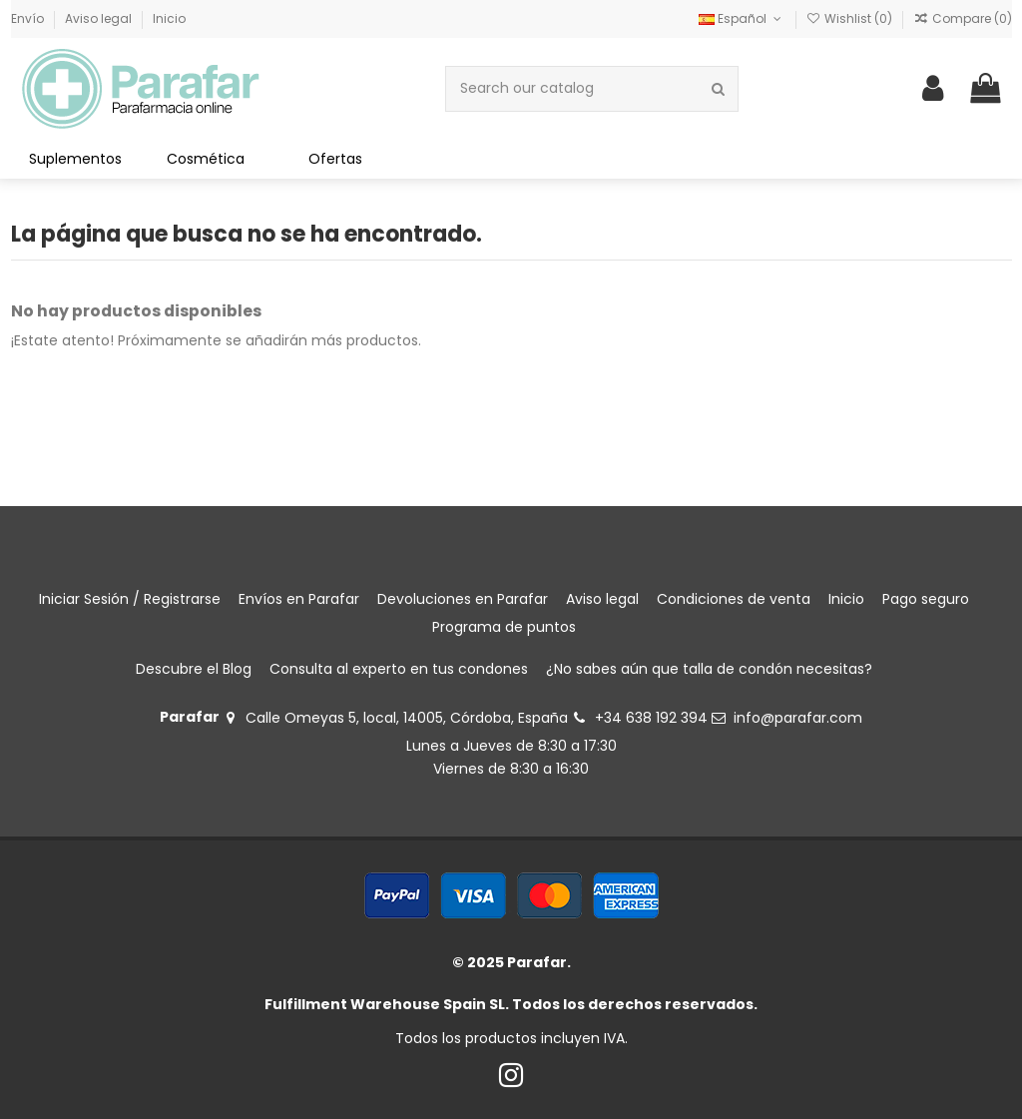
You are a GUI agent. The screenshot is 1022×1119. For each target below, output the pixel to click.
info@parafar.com (798, 718)
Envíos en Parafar (299, 599)
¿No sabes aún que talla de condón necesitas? (709, 669)
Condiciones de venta (733, 599)
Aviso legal (100, 18)
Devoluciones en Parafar (462, 599)
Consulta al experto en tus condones (398, 669)
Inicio (169, 18)
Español (741, 18)
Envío (29, 18)
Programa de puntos (504, 627)
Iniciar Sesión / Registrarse (130, 599)
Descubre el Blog (194, 669)
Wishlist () (850, 18)
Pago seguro (925, 599)
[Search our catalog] (718, 88)
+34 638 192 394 (651, 718)
